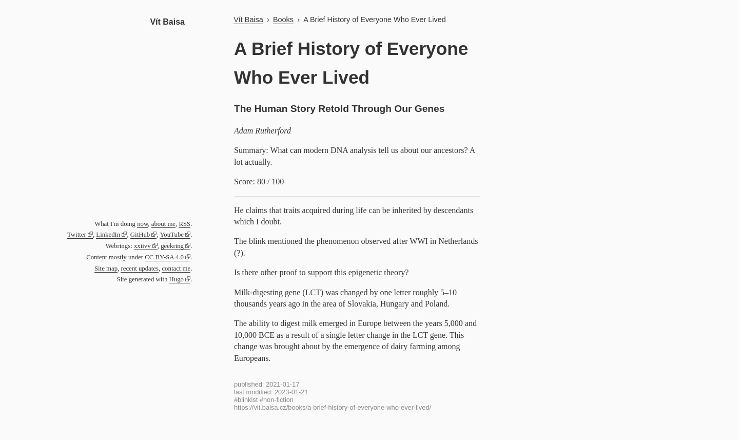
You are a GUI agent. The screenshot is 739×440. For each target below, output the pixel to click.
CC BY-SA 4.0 (164, 257)
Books (283, 19)
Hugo (176, 279)
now (142, 223)
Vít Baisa (167, 21)
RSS (184, 223)
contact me (176, 268)
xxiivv (142, 246)
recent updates (140, 268)
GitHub (140, 234)
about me (163, 223)
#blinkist (246, 400)
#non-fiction (277, 400)
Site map (106, 268)
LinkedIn (108, 234)
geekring (172, 246)
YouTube (172, 234)
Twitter (76, 234)
